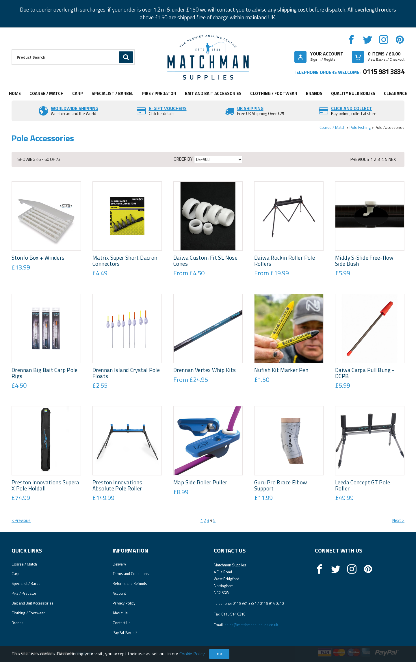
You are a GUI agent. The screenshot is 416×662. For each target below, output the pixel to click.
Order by (183, 159)
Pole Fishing (360, 127)
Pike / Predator (159, 93)
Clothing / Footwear (273, 93)
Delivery (119, 564)
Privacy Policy (124, 603)
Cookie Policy (192, 653)
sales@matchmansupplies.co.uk (251, 625)
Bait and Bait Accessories (213, 93)
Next (394, 159)
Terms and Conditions (131, 574)
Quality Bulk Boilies (353, 93)
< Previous (21, 520)
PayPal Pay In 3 (125, 632)
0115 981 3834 (383, 71)
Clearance (395, 93)
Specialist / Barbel (112, 93)
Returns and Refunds (130, 583)
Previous (359, 159)
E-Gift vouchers (168, 108)
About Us (120, 613)
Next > (398, 520)
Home (15, 93)
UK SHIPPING (250, 108)
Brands (314, 93)
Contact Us (122, 623)
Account (119, 593)
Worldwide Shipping (74, 108)
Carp (77, 93)
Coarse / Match (46, 93)
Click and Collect (351, 108)
